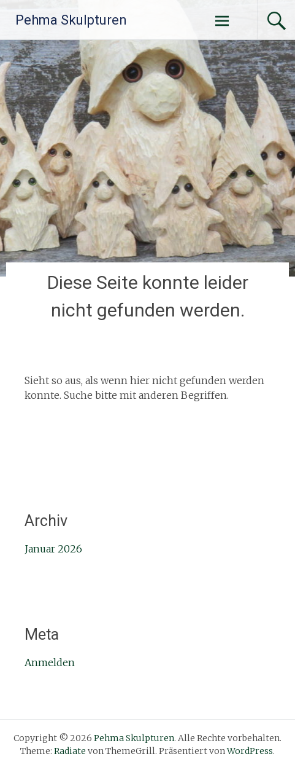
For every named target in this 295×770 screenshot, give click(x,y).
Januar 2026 (53, 549)
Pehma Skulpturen (71, 20)
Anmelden (50, 662)
